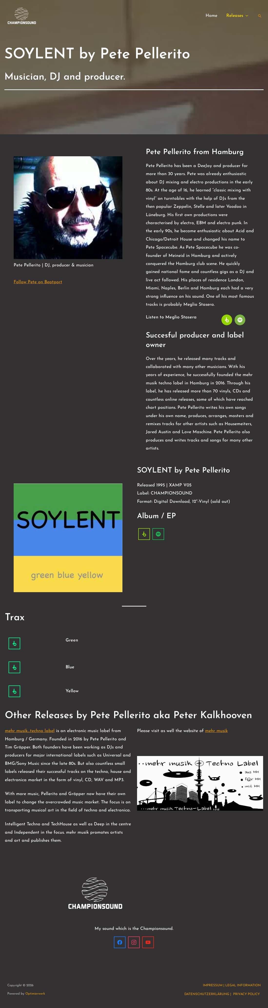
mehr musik (216, 731)
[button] (245, 15)
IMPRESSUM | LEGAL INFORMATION (232, 985)
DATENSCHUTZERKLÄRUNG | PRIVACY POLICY (222, 994)
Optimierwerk (35, 993)
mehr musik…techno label (30, 731)
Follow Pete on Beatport (38, 282)
